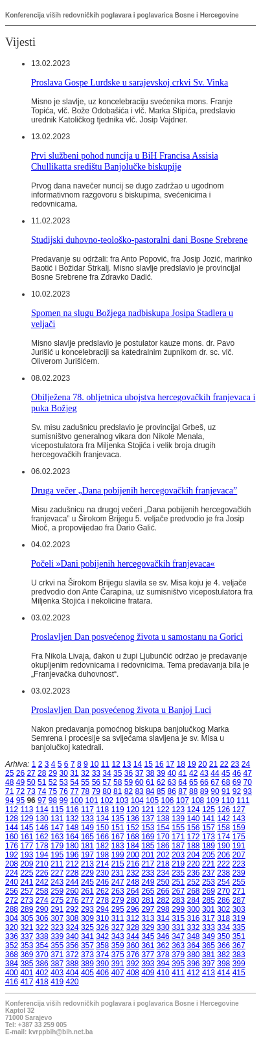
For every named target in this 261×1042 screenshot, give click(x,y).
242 (42, 882)
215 (117, 863)
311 (117, 918)
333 (208, 927)
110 (227, 800)
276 (72, 900)
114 (42, 809)
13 (126, 764)
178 (42, 845)
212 (72, 863)
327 (117, 927)
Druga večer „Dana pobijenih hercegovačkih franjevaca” (134, 490)
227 (57, 873)
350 (223, 936)
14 (137, 764)
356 (72, 945)
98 (53, 800)
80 (106, 791)
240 (11, 882)
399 (239, 963)
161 (26, 836)
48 (9, 782)
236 (193, 873)
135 (117, 818)
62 (161, 782)
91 (225, 791)
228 (72, 873)
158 (223, 827)
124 (193, 809)
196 (72, 854)
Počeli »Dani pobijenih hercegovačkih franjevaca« (123, 563)
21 (213, 764)
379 (178, 954)
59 (128, 782)
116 (72, 809)
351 (239, 936)
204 (193, 854)
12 (115, 764)
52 (53, 782)
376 (132, 954)
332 (193, 927)
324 (72, 927)
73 (31, 791)
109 (213, 800)
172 (193, 836)
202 (163, 854)
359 (117, 945)
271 (239, 891)
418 (42, 981)
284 (193, 900)
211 (57, 863)
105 (152, 800)
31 (74, 773)
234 (163, 873)
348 (193, 936)
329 (147, 927)
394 (163, 963)
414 (223, 972)
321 (26, 927)
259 (57, 891)
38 (150, 773)
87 (182, 791)
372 (72, 954)
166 (102, 836)
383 (239, 954)
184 (132, 845)
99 (64, 800)
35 (117, 773)
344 (132, 936)
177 (26, 845)
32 (85, 773)
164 (72, 836)
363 (178, 945)
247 (117, 882)
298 (163, 909)
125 (208, 809)
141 (208, 818)
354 (42, 945)
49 (20, 782)
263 (117, 891)
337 (26, 936)
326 (102, 927)
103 (121, 800)
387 (57, 963)
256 (11, 891)
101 (91, 800)
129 (26, 818)
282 (163, 900)
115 (57, 809)
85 (161, 791)
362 (163, 945)
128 (11, 818)
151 (117, 827)
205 (208, 854)
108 (197, 800)
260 (72, 891)
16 (159, 764)
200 (132, 854)
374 (102, 954)
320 (11, 927)
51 (42, 782)
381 (208, 954)
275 (57, 900)
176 (11, 845)
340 (72, 936)
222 (223, 863)
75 (53, 791)
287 (239, 900)
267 (178, 891)
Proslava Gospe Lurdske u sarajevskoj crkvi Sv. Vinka (129, 82)
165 (87, 836)
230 (102, 873)
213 (87, 863)
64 (182, 782)
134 (102, 818)
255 (239, 882)
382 (223, 954)
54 (74, 782)
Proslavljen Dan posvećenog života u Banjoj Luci (121, 710)
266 (163, 891)
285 (208, 900)
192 (11, 854)
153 (147, 827)
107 (182, 800)
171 (178, 836)
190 (223, 845)
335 (239, 927)
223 (239, 863)
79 (96, 791)
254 (223, 882)
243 (57, 882)
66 (204, 782)
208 (11, 863)
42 (193, 773)
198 (102, 854)
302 (223, 909)
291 (57, 909)
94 (9, 800)
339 (57, 936)
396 (193, 963)
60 (139, 782)
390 (102, 963)
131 (57, 818)
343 (117, 936)
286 (223, 900)
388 (72, 963)
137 (147, 818)
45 (225, 773)
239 (239, 873)
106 (167, 800)
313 (147, 918)
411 (178, 972)
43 (204, 773)
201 (147, 854)
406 (102, 972)
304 (11, 918)
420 (72, 981)
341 (87, 936)
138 (163, 818)
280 (132, 900)
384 (11, 963)
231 (117, 873)
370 (42, 954)
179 (57, 845)
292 (72, 909)
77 (74, 791)
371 (57, 954)
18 (181, 764)
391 (117, 963)
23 (235, 764)
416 (11, 981)
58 (117, 782)
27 (31, 773)
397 (208, 963)
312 (132, 918)
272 (11, 900)
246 (102, 882)
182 (102, 845)
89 (204, 791)
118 (102, 809)
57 (106, 782)
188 (193, 845)
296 (132, 909)
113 (26, 809)
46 (237, 773)
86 (172, 791)
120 (132, 809)
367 (239, 945)
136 (132, 818)
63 (172, 782)
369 (26, 954)
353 (26, 945)
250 (163, 882)
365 (208, 945)
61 (150, 782)
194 (42, 854)
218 (163, 863)
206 (223, 854)
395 (178, 963)
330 (163, 927)
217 (147, 863)
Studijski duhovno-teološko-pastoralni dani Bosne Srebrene (139, 239)
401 (26, 972)
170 (163, 836)
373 (87, 954)
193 (26, 854)
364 (193, 945)
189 (208, 845)
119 (117, 809)
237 (208, 873)
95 (20, 800)
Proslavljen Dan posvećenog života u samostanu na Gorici (137, 636)
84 (150, 791)
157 (208, 827)
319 (239, 918)
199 (117, 854)
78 (85, 791)
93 (247, 791)
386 (42, 963)
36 (128, 773)
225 (26, 873)
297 (147, 909)
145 (26, 827)
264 (132, 891)
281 (147, 900)
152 (132, 827)
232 (132, 873)
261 (87, 891)
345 (147, 936)
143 (239, 818)
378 (163, 954)
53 (64, 782)
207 (239, 854)
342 (102, 936)
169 (147, 836)
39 (161, 773)
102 (106, 800)
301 (208, 909)
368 (11, 954)
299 (178, 909)
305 (26, 918)
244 (72, 882)
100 (76, 800)
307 (57, 918)
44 (214, 773)
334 (223, 927)
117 (87, 809)
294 (102, 909)
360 (132, 945)
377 (147, 954)
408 (132, 972)
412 (193, 972)
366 (223, 945)
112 (11, 809)
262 (102, 891)
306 (42, 918)
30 (64, 773)
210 (42, 863)
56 (96, 782)
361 (147, 945)
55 (85, 782)
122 (163, 809)
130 (42, 818)
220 (193, 863)
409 (147, 972)
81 (117, 791)
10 (94, 764)
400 (11, 972)
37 (139, 773)
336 (11, 936)
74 (42, 791)
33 (96, 773)
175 (239, 836)
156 (193, 827)
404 (72, 972)
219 (178, 863)
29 (53, 773)
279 (117, 900)
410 (163, 972)
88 (193, 791)
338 (42, 936)
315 (178, 918)
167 (117, 836)
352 (11, 945)
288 (11, 909)
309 (87, 918)
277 (87, 900)
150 (102, 827)
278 (102, 900)
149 (87, 827)
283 (178, 900)
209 (26, 863)
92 (237, 791)
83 (139, 791)
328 (132, 927)
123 (178, 809)
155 (178, 827)
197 (87, 854)
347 (178, 936)
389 (87, 963)
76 (64, 791)
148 (72, 827)
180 (72, 845)
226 (42, 873)
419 (57, 981)
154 (163, 827)
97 (42, 800)
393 (147, 963)
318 (223, 918)
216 (132, 863)
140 (193, 818)
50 (31, 782)
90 (214, 791)
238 (223, 873)
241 (26, 882)
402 (42, 972)
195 (57, 854)
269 (208, 891)
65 (193, 782)
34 (106, 773)
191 (239, 845)
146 (42, 827)
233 (147, 873)
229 (87, 873)
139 (178, 818)
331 (178, 927)
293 (87, 909)
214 (102, 863)
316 (193, 918)
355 (57, 945)
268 (193, 891)
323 (57, 927)
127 (239, 809)
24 (246, 764)
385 (26, 963)
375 (117, 954)
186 (163, 845)
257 (26, 891)
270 (223, 891)
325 (87, 927)
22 (224, 764)
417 (26, 981)
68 (225, 782)
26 (20, 773)
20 (202, 764)
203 (178, 854)
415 (239, 972)
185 (147, 845)
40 (172, 773)
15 (148, 764)
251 (178, 882)
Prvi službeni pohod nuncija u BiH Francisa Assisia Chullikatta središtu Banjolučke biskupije (124, 161)
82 (128, 791)
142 (223, 818)
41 (182, 773)
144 (11, 827)
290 (42, 909)
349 (208, 936)
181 (87, 845)
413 (208, 972)
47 (247, 773)
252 (193, 882)
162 (42, 836)
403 (57, 972)
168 (132, 836)
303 (239, 909)
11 (105, 764)
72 (20, 791)
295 (117, 909)
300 (193, 909)
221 (208, 863)
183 (117, 845)
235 (178, 873)
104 (137, 800)
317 (208, 918)
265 (147, 891)
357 (87, 945)
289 (26, 909)
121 (147, 809)
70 (247, 782)
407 (117, 972)
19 (191, 764)
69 (237, 782)
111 (242, 800)
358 (102, 945)
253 (208, 882)
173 (208, 836)
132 (72, 818)
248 (132, 882)
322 (42, 927)
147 (57, 827)
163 (57, 836)
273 (26, 900)
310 (102, 918)
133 (87, 818)
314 (163, 918)
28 (42, 773)
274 (42, 900)
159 (239, 827)
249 (147, 882)
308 (72, 918)
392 (132, 963)
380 (193, 954)
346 (163, 936)
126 (223, 809)
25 (9, 773)
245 (87, 882)
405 (87, 972)
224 (11, 873)
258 (42, 891)
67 (214, 782)
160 (11, 836)
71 (9, 791)
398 (223, 963)
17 (170, 764)
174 (223, 836)
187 (178, 845)
